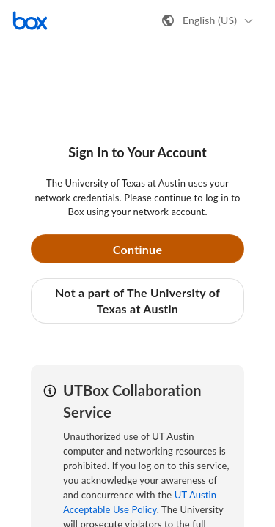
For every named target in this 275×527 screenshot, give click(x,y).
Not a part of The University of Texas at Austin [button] (137, 300)
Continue (138, 249)
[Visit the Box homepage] (30, 20)
